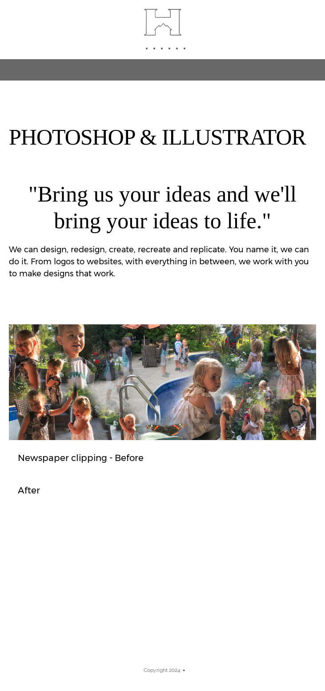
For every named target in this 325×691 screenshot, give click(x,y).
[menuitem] (144, 48)
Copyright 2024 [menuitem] (162, 670)
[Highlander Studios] (162, 22)
